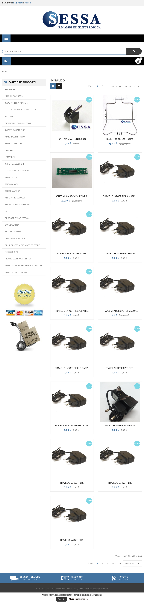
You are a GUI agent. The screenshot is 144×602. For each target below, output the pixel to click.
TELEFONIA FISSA (12, 191)
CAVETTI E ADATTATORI (15, 130)
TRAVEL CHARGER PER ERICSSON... (120, 311)
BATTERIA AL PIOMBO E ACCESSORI (20, 109)
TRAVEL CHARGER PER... (72, 483)
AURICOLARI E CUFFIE (14, 143)
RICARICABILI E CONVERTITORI (18, 123)
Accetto (61, 599)
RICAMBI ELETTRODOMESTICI (18, 258)
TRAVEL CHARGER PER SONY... (72, 253)
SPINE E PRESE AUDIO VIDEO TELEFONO (22, 245)
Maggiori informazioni (78, 599)
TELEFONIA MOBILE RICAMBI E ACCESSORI (23, 265)
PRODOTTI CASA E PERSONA (17, 218)
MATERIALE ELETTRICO (15, 136)
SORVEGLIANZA (12, 224)
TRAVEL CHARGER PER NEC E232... (72, 425)
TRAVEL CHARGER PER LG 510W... (72, 368)
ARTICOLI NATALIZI (13, 231)
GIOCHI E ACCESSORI (14, 163)
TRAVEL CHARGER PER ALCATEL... (120, 196)
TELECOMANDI (11, 184)
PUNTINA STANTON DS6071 (72, 139)
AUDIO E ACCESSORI (14, 96)
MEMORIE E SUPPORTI (15, 238)
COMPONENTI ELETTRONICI (17, 272)
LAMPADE (9, 150)
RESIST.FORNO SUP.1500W (119, 139)
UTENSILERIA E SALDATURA (17, 170)
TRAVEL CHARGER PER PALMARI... (120, 425)
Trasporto (77, 577)
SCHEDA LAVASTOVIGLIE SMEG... (71, 196)
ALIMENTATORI (11, 89)
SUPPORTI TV (11, 177)
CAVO (7, 211)
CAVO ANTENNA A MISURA (16, 102)
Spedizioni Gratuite (30, 577)
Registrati (18, 2)
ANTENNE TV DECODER (15, 197)
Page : (91, 86)
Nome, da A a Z (133, 86)
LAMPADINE (10, 157)
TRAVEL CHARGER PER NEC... (120, 368)
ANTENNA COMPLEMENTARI (17, 204)
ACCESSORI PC (11, 252)
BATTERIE (9, 116)
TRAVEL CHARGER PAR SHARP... (120, 253)
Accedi (28, 2)
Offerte (123, 577)
